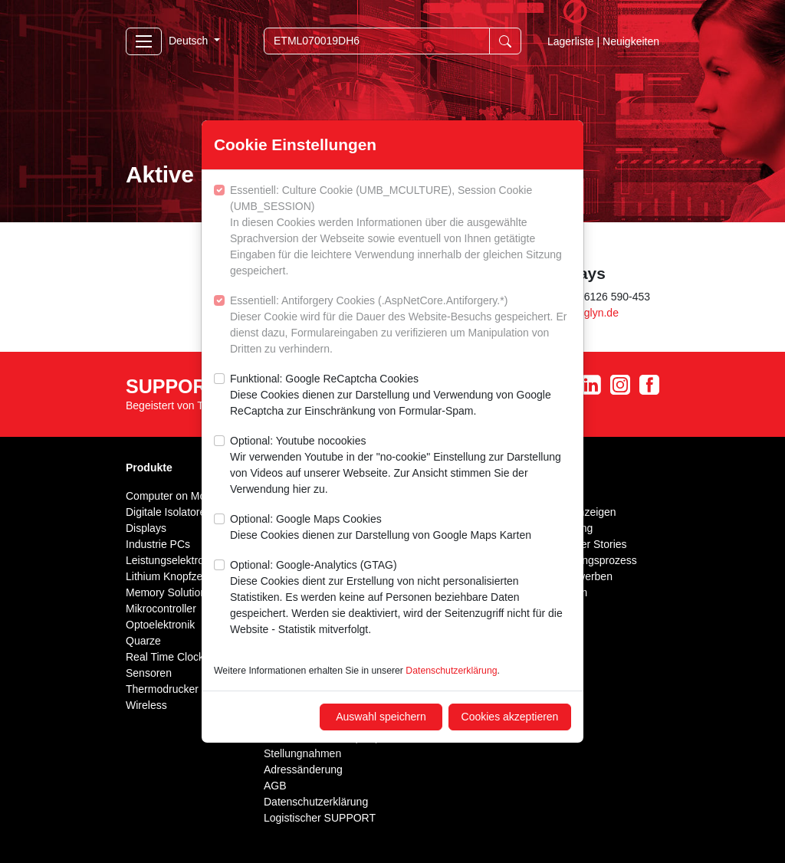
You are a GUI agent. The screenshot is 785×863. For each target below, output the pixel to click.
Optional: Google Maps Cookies (380, 528)
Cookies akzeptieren (510, 716)
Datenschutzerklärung (451, 670)
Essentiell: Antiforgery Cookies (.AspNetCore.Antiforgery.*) (400, 325)
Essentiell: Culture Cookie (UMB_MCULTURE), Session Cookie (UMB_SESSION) (400, 231)
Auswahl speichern (381, 716)
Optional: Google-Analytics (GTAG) (400, 598)
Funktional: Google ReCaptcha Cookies (400, 395)
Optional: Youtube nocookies (400, 466)
